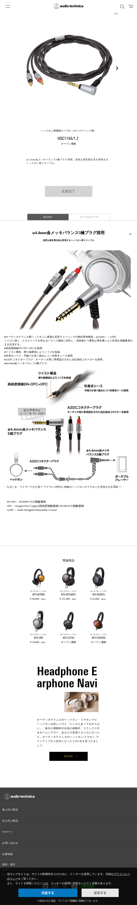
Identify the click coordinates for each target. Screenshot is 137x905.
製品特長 (47, 217)
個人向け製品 (10, 809)
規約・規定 (8, 864)
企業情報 (7, 854)
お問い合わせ (10, 843)
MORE (68, 756)
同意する (48, 893)
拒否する (100, 893)
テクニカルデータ (89, 217)
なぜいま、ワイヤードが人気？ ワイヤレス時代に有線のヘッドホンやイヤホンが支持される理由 (62, 486)
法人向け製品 (10, 820)
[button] (116, 68)
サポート (7, 831)
